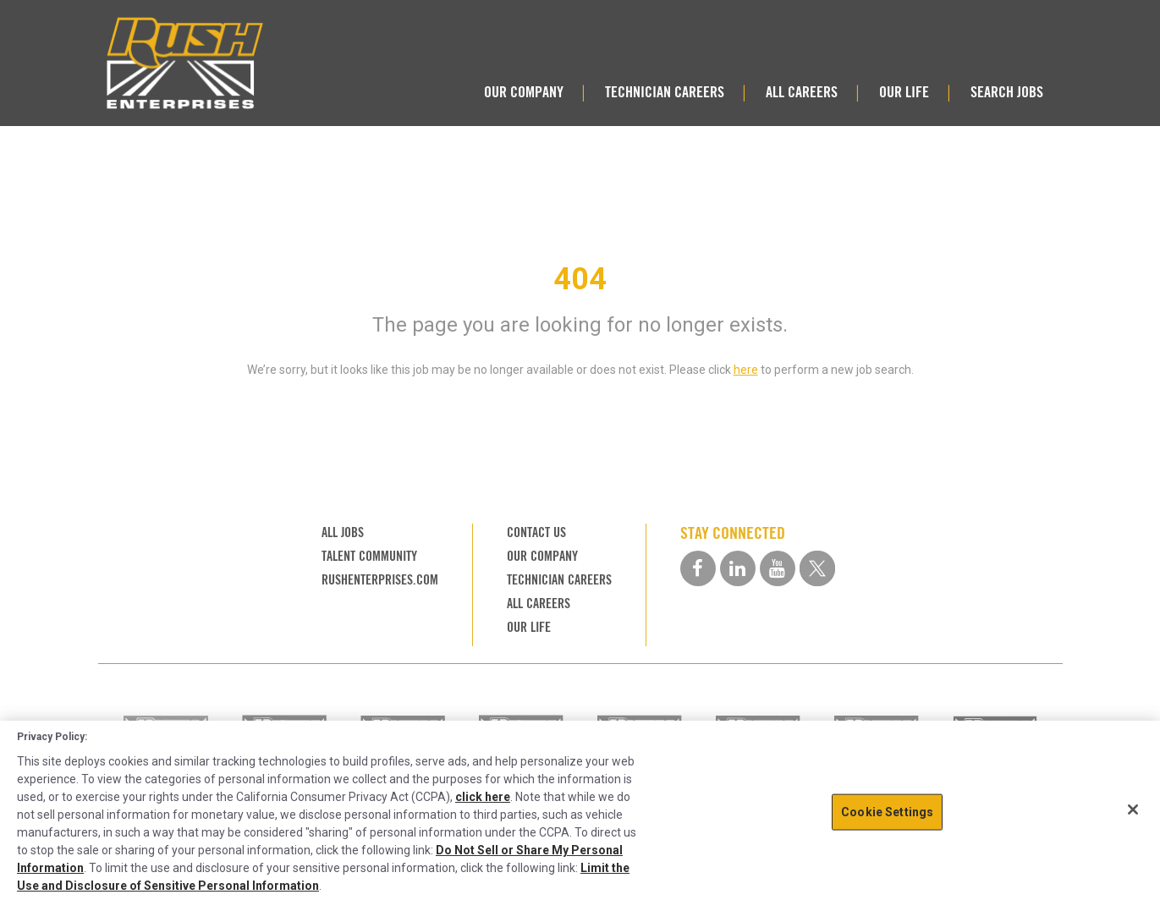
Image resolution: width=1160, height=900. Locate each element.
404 (580, 279)
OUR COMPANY (524, 92)
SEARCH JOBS (1006, 92)
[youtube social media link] (777, 568)
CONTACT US (536, 532)
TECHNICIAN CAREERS (664, 92)
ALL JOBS (343, 532)
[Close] (1133, 809)
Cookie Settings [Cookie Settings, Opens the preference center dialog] (887, 811)
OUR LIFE (904, 92)
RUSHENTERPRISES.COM (380, 580)
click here (482, 797)
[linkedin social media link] (738, 568)
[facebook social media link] (698, 568)
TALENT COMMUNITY (369, 556)
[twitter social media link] (817, 568)
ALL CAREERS (802, 92)
